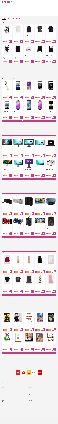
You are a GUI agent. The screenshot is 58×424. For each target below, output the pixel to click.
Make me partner (23, 421)
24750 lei (30, 401)
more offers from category (29, 120)
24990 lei (30, 382)
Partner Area (29, 421)
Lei (4, 37)
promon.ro (18, 421)
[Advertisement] (29, 70)
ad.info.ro (12, 378)
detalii (5, 41)
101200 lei (3, 395)
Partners (4, 368)
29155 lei (30, 394)
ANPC (41, 421)
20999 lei (3, 388)
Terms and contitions (35, 421)
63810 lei (3, 401)
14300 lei (3, 382)
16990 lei (30, 388)
